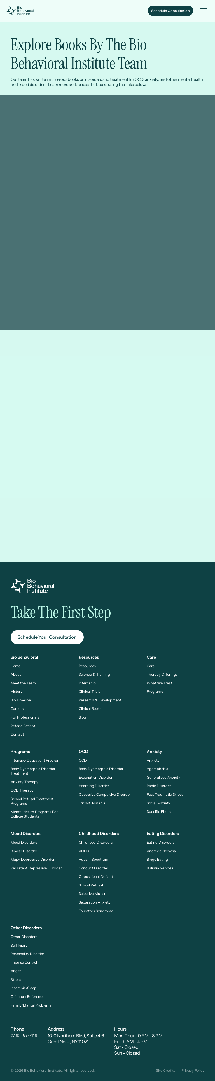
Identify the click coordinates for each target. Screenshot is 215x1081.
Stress (16, 979)
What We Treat (159, 683)
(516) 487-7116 (24, 1035)
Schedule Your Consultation (47, 637)
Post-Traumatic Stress (165, 794)
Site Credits (165, 1070)
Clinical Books (90, 708)
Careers (17, 708)
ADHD (84, 851)
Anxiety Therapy (24, 782)
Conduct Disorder (93, 868)
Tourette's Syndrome (96, 911)
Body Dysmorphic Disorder (101, 769)
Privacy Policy (192, 1070)
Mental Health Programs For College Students (34, 814)
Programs (155, 691)
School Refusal (91, 885)
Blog (82, 717)
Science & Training (94, 674)
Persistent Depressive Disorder (36, 868)
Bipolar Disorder (24, 851)
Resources (87, 666)
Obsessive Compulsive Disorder (105, 794)
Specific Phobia (159, 811)
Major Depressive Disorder (33, 859)
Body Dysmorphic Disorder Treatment (33, 771)
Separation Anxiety (95, 902)
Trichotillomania (92, 803)
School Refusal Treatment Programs (32, 801)
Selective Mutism (93, 894)
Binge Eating (157, 859)
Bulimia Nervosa (160, 868)
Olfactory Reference (27, 997)
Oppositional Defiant (96, 876)
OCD (83, 760)
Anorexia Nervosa (161, 851)
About (16, 674)
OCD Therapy (22, 790)
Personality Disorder (27, 954)
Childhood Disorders (96, 842)
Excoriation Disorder (96, 777)
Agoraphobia (157, 769)
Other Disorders (24, 937)
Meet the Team (23, 683)
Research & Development (100, 700)
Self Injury (19, 945)
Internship (87, 683)
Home (15, 666)
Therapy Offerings (162, 674)
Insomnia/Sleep (23, 988)
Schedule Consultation (170, 11)
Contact (17, 734)
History (16, 691)
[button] (203, 11)
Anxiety (153, 760)
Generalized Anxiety (163, 777)
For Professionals (25, 717)
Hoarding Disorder (94, 786)
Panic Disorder (159, 786)
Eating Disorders (160, 842)
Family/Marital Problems (31, 1005)
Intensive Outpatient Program (35, 760)
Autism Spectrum (93, 859)
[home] (21, 10)
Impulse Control (24, 962)
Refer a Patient (23, 726)
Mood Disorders (24, 842)
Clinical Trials (89, 691)
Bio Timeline (21, 700)
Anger (16, 971)
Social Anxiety (158, 803)
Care (151, 666)
